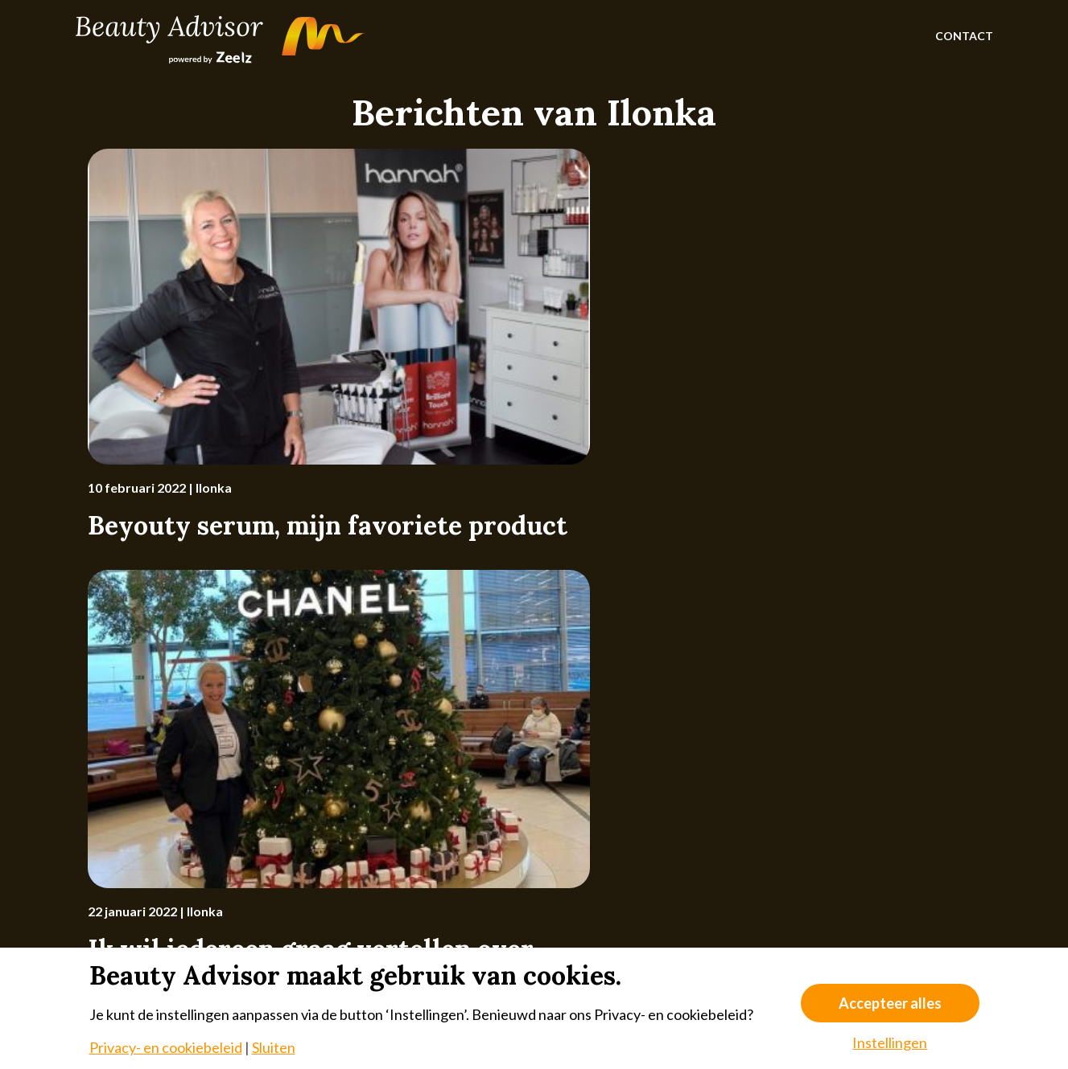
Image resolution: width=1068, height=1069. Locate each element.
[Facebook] (887, 873)
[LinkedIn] (925, 873)
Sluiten (273, 1047)
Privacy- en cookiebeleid (165, 1047)
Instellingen (889, 1042)
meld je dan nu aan (695, 759)
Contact (964, 36)
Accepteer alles (890, 1003)
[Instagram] (848, 873)
